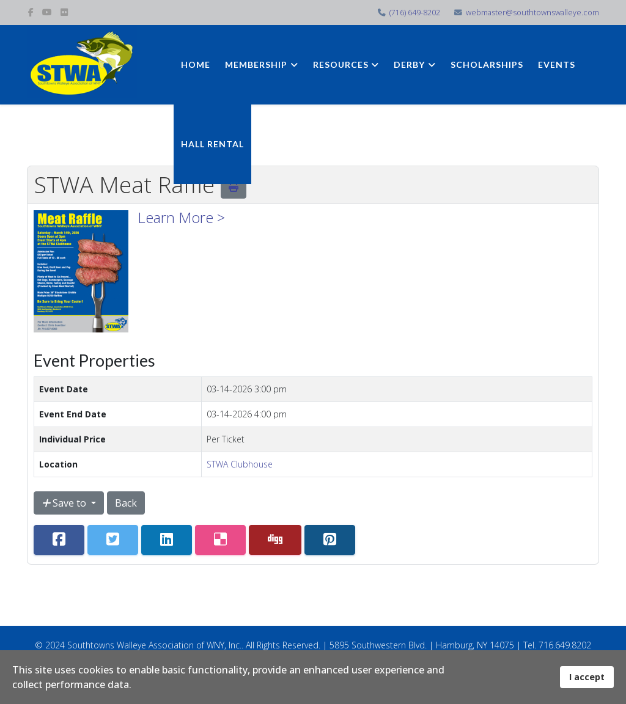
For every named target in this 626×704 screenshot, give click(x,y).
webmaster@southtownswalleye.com (532, 12)
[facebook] (31, 12)
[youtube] (47, 12)
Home (195, 64)
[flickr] (64, 12)
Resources (341, 64)
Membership (256, 64)
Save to (65, 503)
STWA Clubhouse (240, 464)
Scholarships (487, 64)
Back (126, 503)
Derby (409, 64)
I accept (587, 677)
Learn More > (181, 217)
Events (556, 64)
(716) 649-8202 (414, 12)
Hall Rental (212, 144)
